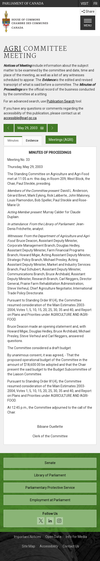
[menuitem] (84, 3)
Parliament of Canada (22, 3)
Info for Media (76, 537)
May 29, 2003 (31, 128)
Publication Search (61, 101)
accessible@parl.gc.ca (20, 118)
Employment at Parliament (50, 500)
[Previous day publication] (9, 128)
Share (88, 11)
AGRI (13, 49)
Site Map (28, 546)
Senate (50, 463)
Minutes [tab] (13, 140)
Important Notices (27, 537)
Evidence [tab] (32, 140)
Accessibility (49, 546)
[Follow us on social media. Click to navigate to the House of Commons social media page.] (50, 518)
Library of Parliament (50, 475)
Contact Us (71, 546)
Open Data (53, 537)
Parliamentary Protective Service (50, 488)
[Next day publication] (53, 128)
